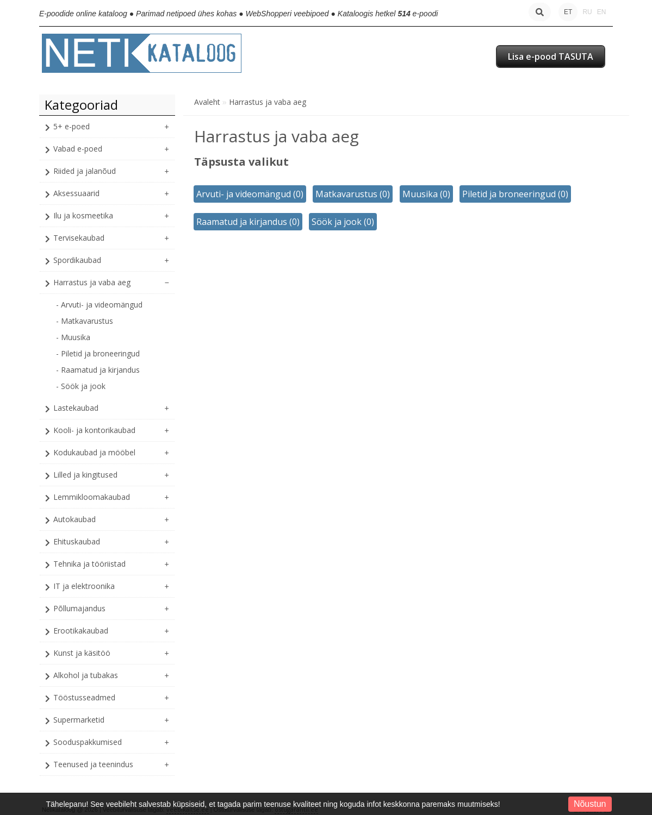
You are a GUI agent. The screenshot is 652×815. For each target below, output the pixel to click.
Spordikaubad (77, 260)
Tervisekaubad (78, 238)
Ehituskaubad (76, 541)
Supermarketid (78, 719)
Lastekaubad (75, 408)
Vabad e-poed (77, 148)
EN (601, 12)
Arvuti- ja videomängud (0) (249, 194)
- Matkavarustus (84, 321)
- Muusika (73, 337)
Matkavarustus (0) (352, 194)
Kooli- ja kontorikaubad (94, 430)
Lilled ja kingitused (85, 474)
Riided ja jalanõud (84, 171)
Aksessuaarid (76, 193)
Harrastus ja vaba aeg (92, 282)
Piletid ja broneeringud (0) (515, 194)
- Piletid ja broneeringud (98, 353)
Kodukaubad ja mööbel (94, 452)
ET (568, 12)
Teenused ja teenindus (93, 764)
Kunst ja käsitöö (81, 653)
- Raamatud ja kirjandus (98, 370)
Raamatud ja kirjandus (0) (248, 222)
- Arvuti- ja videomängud (99, 304)
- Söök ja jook (80, 386)
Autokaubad (74, 519)
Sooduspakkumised (87, 742)
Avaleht (207, 102)
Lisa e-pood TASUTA (550, 56)
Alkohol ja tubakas (85, 675)
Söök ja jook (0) (343, 222)
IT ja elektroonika (84, 586)
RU (587, 12)
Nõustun (590, 803)
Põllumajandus (79, 608)
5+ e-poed (71, 126)
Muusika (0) (426, 194)
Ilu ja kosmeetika (83, 215)
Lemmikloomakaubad (91, 497)
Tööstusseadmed (84, 697)
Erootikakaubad (80, 630)
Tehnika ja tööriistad (89, 564)
